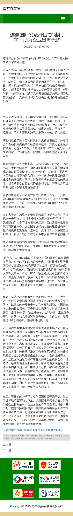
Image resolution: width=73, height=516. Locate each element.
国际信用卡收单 (12, 429)
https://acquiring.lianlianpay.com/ (43, 429)
